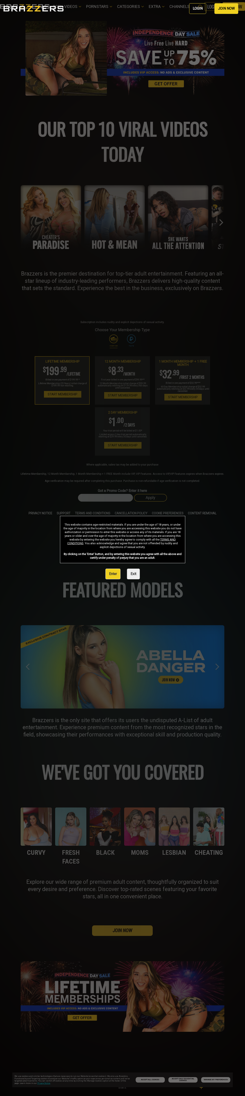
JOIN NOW (226, 8)
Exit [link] (133, 574)
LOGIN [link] (198, 8)
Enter (113, 574)
